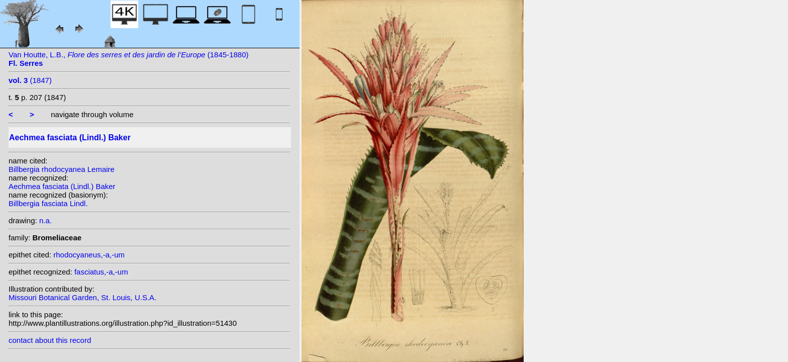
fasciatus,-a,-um (101, 271)
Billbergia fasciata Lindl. (48, 203)
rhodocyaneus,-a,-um (89, 254)
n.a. (45, 220)
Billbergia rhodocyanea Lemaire (62, 169)
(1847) (30, 80)
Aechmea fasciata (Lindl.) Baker (62, 186)
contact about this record (50, 340)
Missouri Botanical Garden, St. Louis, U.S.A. (82, 297)
